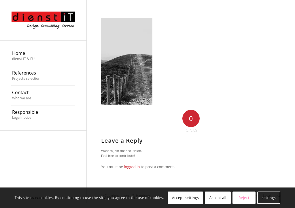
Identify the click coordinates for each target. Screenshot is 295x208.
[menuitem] (43, 56)
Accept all (217, 197)
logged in (132, 166)
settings (269, 197)
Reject (244, 197)
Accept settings (185, 197)
